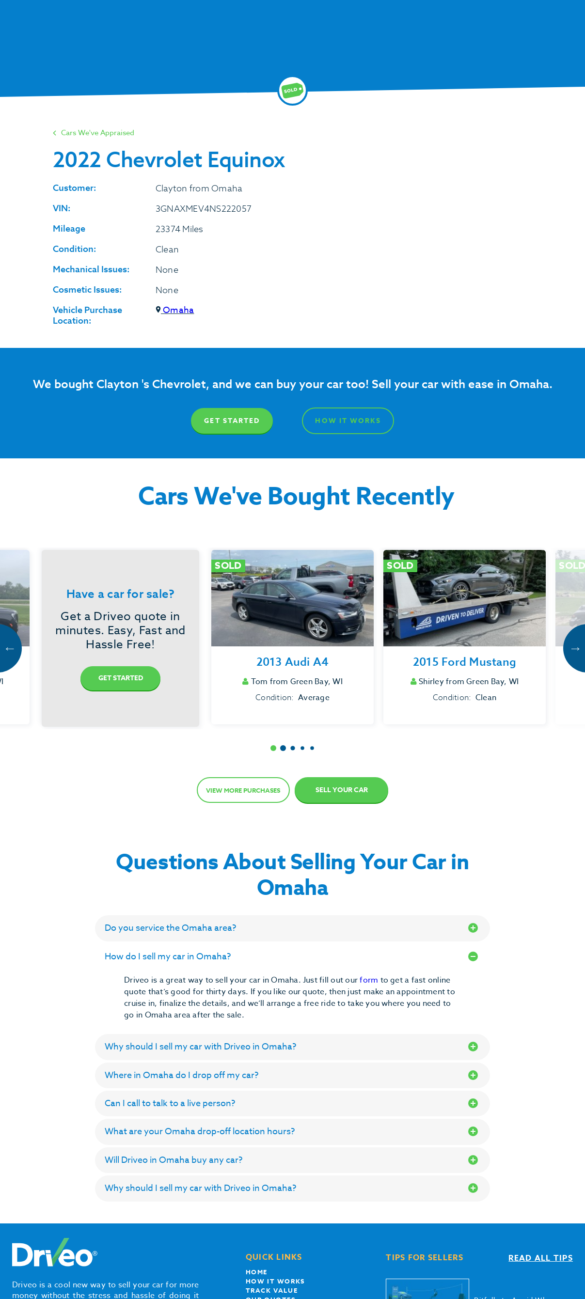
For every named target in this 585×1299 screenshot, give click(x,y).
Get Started (232, 421)
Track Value (272, 1290)
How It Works (347, 421)
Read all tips (540, 1258)
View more (243, 790)
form (370, 980)
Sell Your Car (342, 790)
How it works (275, 1281)
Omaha (175, 310)
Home (257, 1272)
